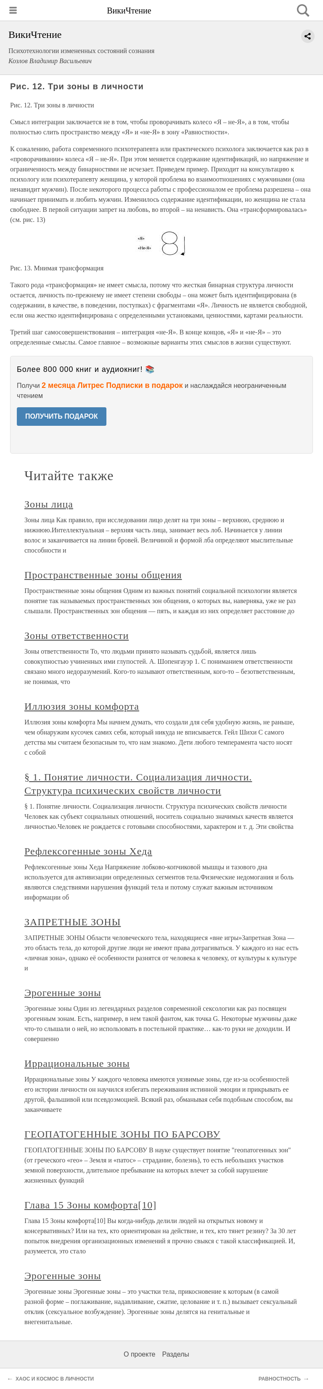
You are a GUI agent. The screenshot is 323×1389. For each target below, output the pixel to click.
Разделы (175, 1354)
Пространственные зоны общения (103, 574)
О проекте (139, 1354)
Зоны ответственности (76, 635)
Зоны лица (48, 504)
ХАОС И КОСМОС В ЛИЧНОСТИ (55, 1379)
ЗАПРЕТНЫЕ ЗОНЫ (72, 921)
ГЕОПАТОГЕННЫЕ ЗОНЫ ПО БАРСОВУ (122, 1134)
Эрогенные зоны (62, 992)
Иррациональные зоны (77, 1063)
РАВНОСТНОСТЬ (280, 1379)
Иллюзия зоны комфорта (81, 706)
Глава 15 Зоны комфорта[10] (90, 1204)
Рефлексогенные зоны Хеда (88, 851)
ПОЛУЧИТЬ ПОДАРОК (61, 416)
